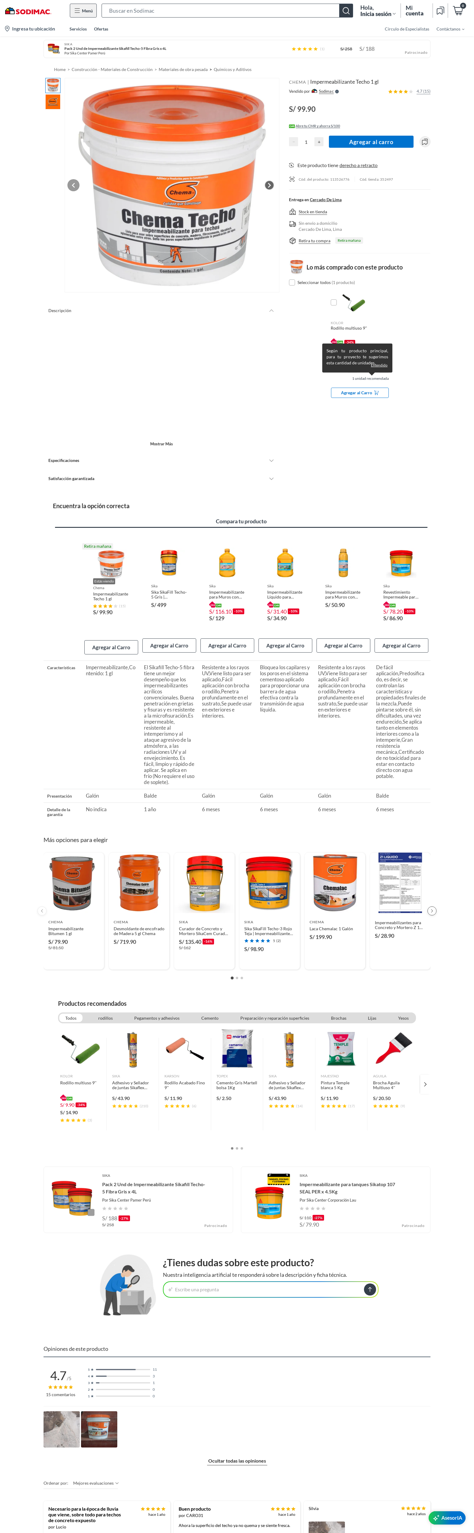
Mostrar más (161, 431)
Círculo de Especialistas (407, 28)
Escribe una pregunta (193, 1277)
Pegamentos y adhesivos (157, 1005)
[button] (227, 10)
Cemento (210, 1005)
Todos (70, 1005)
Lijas (372, 1005)
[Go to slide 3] (242, 965)
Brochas (338, 1005)
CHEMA (297, 82)
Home (60, 69)
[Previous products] (42, 898)
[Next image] (269, 179)
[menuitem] (446, 29)
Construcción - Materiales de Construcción (112, 69)
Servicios (78, 28)
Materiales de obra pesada (183, 69)
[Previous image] (88, 179)
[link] (80, 1072)
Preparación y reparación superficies (274, 1005)
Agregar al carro (372, 141)
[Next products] (432, 898)
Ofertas (101, 28)
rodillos (105, 1005)
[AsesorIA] (447, 1518)
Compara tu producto (241, 508)
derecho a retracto (358, 165)
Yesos (403, 1005)
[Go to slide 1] (232, 965)
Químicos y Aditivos (233, 69)
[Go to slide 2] (237, 965)
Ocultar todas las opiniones (237, 1448)
